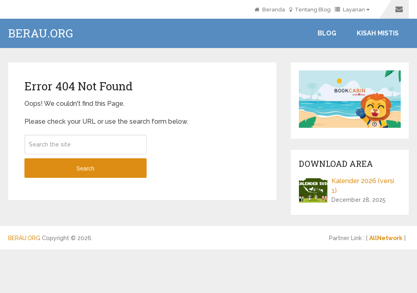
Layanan (350, 10)
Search (85, 168)
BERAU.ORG (40, 33)
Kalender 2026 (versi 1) (362, 186)
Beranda (270, 10)
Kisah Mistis (378, 33)
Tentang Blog (310, 10)
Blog (327, 33)
